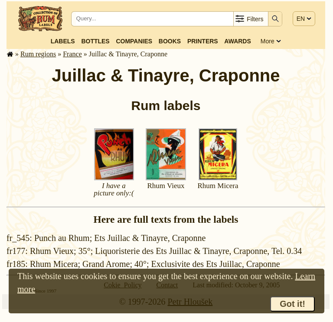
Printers (202, 41)
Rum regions (38, 54)
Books (170, 41)
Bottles (95, 41)
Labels (63, 41)
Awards (237, 41)
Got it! (292, 304)
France (72, 54)
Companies (134, 41)
